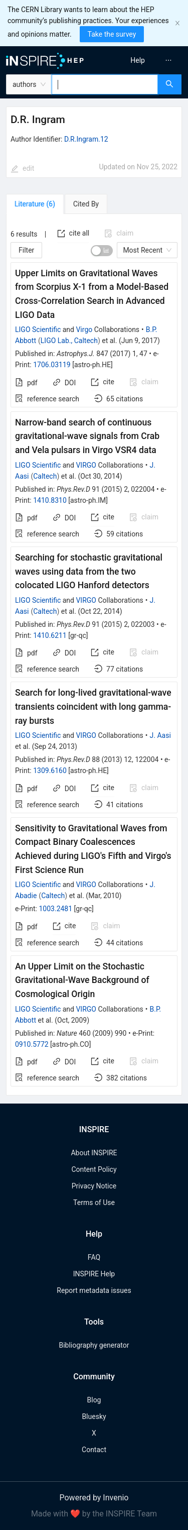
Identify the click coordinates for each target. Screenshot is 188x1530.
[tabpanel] (94, 655)
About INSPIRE (94, 1153)
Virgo (84, 329)
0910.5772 (32, 1044)
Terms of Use (94, 1202)
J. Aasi (160, 735)
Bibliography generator (94, 1345)
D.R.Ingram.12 (86, 139)
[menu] (142, 60)
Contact (94, 1450)
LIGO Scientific (38, 329)
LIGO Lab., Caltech (69, 341)
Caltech (45, 476)
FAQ (94, 1257)
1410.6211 (50, 635)
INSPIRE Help (94, 1274)
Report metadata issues (94, 1290)
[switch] (102, 250)
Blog (94, 1400)
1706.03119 (52, 365)
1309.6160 (50, 771)
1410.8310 (50, 500)
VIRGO (86, 465)
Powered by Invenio (94, 1497)
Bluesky (94, 1416)
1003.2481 (55, 909)
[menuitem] (137, 60)
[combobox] (105, 84)
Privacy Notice (94, 1186)
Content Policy (93, 1169)
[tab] (35, 203)
